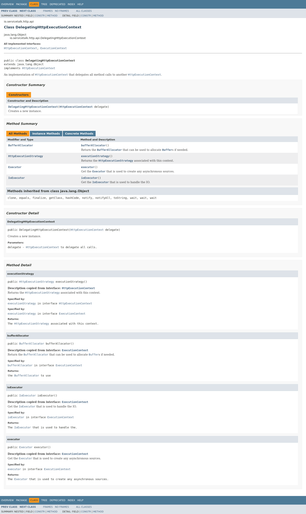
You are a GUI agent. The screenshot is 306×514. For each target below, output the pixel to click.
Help (80, 4)
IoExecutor (16, 177)
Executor (14, 167)
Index (71, 4)
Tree (44, 4)
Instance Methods (46, 133)
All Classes (84, 11)
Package (21, 4)
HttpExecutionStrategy (25, 156)
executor (87, 167)
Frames (48, 11)
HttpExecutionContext (20, 48)
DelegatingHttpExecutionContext (33, 106)
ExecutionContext (53, 48)
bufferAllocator (93, 145)
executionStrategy (95, 156)
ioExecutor (89, 177)
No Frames (62, 11)
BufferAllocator (20, 145)
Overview (7, 4)
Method (52, 15)
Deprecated (57, 4)
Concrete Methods (79, 133)
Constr (40, 15)
